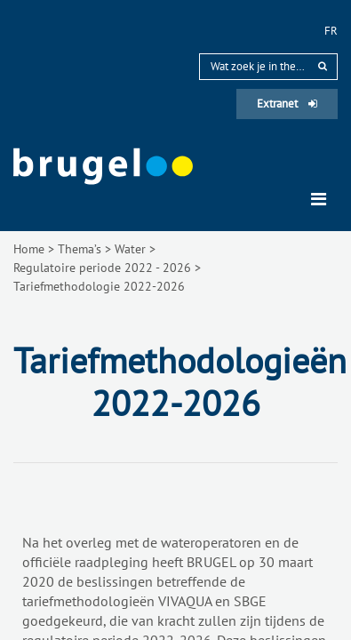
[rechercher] (322, 66)
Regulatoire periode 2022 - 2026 (102, 268)
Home (28, 249)
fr (331, 30)
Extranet (287, 103)
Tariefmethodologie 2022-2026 (99, 286)
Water (130, 249)
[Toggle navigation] (318, 199)
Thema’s (79, 249)
